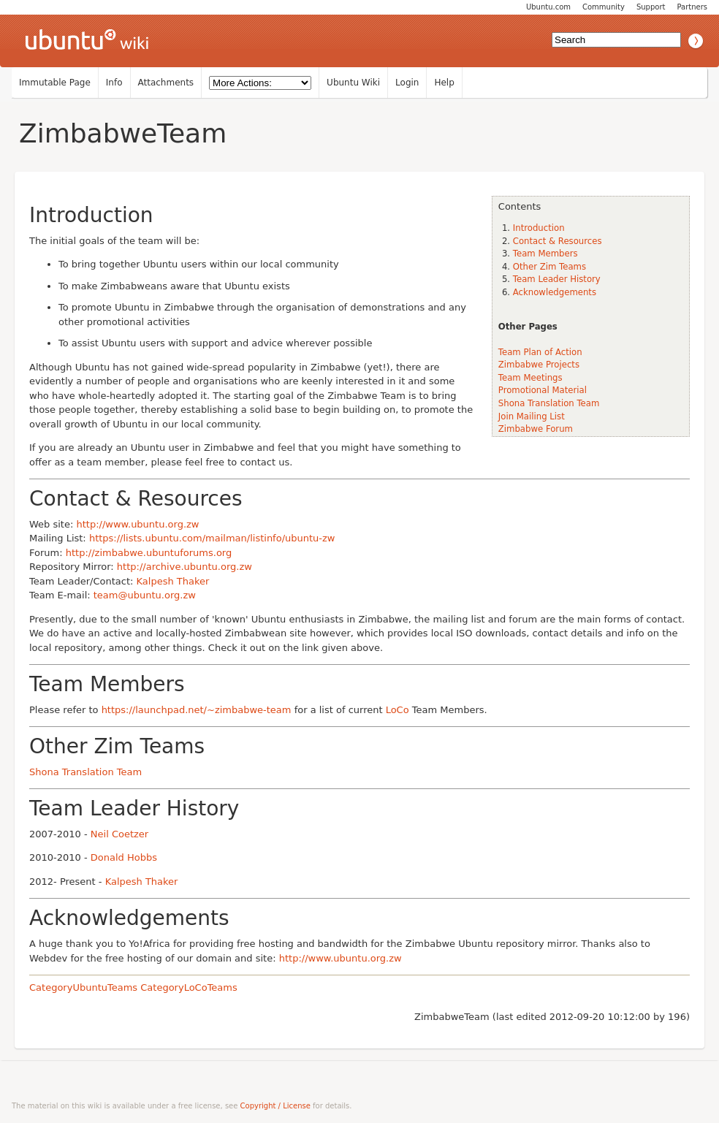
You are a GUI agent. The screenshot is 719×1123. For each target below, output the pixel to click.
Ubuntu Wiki (353, 82)
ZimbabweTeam (123, 133)
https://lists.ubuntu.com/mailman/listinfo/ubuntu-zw (212, 538)
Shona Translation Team (549, 403)
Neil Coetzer (119, 834)
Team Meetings (530, 378)
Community (603, 7)
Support (651, 7)
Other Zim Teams (549, 267)
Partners (692, 7)
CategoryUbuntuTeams (83, 987)
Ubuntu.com (548, 7)
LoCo (397, 709)
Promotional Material (542, 390)
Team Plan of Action (540, 352)
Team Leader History (557, 279)
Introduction (539, 228)
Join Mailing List (531, 416)
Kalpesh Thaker (173, 581)
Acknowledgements (554, 292)
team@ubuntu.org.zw (145, 595)
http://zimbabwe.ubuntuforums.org (149, 552)
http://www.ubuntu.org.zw (137, 524)
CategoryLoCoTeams (188, 987)
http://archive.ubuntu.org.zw (184, 566)
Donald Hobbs (124, 857)
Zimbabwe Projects (538, 364)
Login (407, 82)
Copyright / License (275, 1106)
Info (114, 82)
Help (444, 82)
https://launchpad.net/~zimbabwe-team (197, 709)
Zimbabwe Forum (535, 429)
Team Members (545, 253)
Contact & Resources (557, 241)
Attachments (166, 82)
